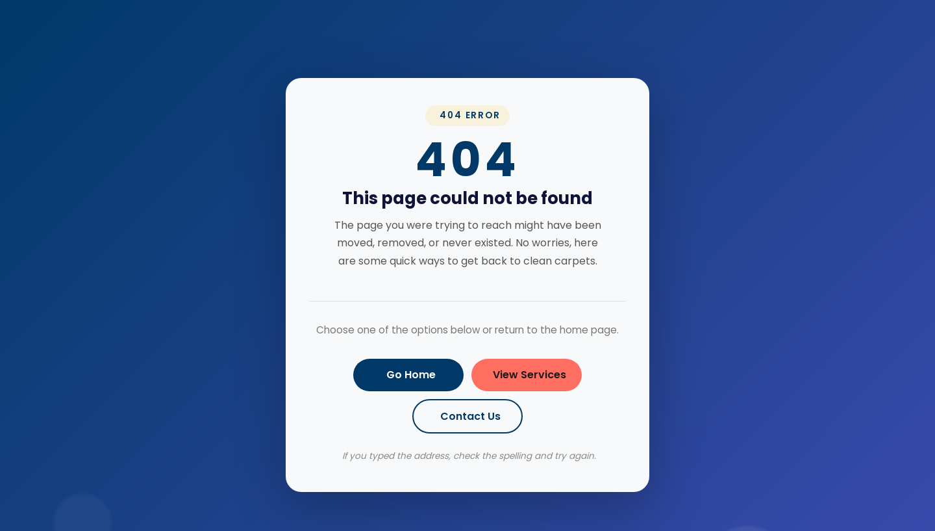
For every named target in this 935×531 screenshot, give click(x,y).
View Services (529, 374)
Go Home (411, 374)
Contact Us (470, 416)
